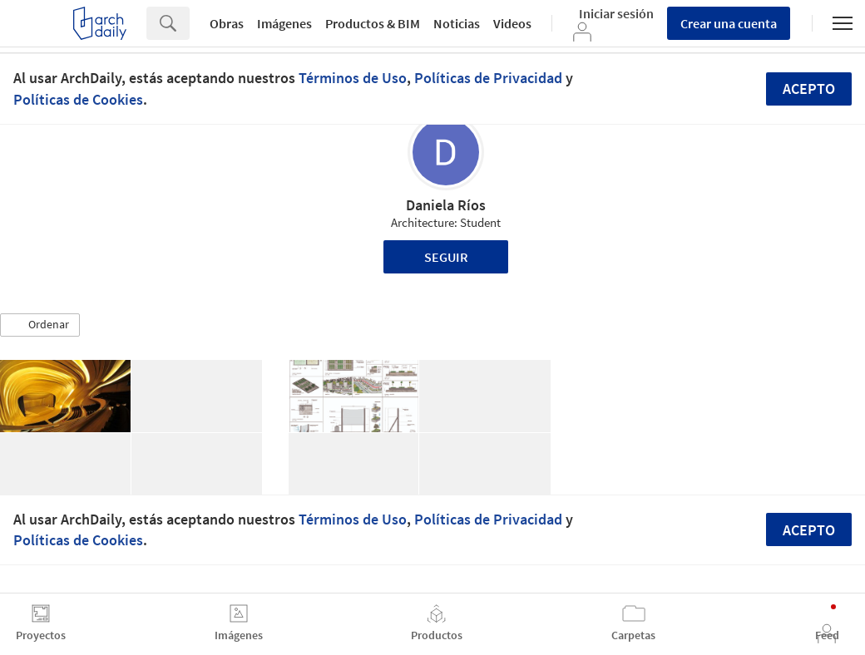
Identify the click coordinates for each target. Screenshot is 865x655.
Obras (227, 23)
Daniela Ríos (446, 204)
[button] (40, 325)
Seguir (446, 257)
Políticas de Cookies (78, 99)
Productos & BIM (372, 23)
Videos (512, 23)
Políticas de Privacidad (488, 77)
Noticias (456, 23)
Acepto (809, 88)
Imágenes (284, 23)
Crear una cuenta (728, 23)
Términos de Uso (353, 77)
